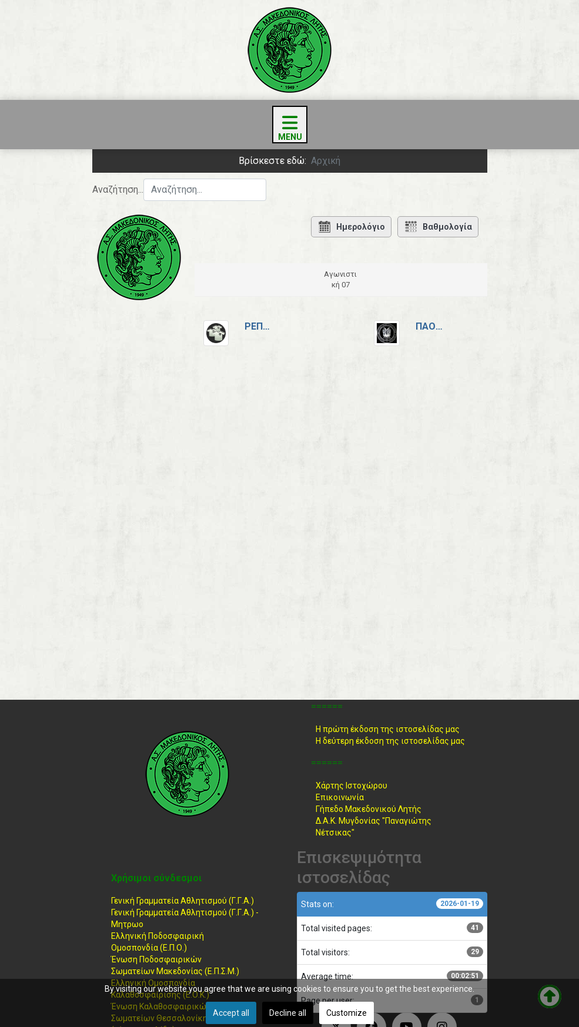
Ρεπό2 (259, 326)
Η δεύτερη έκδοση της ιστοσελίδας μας (390, 741)
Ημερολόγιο (351, 227)
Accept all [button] (231, 1013)
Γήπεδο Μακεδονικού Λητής (368, 809)
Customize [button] (346, 1013)
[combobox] (204, 190)
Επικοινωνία (340, 797)
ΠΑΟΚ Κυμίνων (430, 326)
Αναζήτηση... (117, 189)
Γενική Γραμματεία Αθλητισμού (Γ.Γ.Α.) (182, 900)
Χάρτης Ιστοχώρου (351, 785)
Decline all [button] (287, 1013)
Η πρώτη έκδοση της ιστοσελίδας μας (388, 729)
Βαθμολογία (438, 227)
